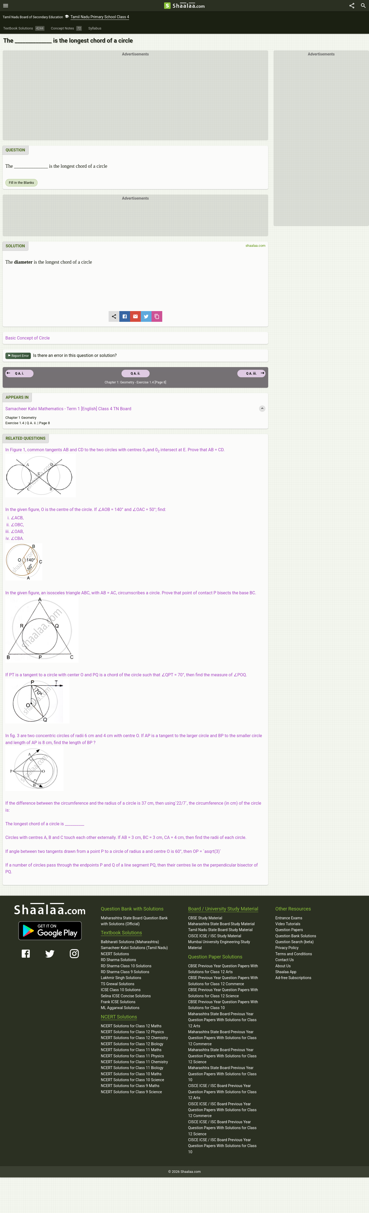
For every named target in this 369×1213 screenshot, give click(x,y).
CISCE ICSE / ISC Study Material (214, 936)
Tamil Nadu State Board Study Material (220, 930)
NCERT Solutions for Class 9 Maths (130, 1086)
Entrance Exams (288, 918)
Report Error (18, 356)
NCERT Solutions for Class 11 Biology (132, 1068)
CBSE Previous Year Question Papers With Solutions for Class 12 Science (223, 993)
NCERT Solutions (115, 954)
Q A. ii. (135, 374)
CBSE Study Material (205, 918)
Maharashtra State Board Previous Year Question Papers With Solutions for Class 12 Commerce (222, 1038)
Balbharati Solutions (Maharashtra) (130, 942)
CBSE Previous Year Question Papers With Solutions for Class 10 (223, 1005)
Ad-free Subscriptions (293, 978)
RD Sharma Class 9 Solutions (125, 972)
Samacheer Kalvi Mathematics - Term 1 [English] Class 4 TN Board (68, 409)
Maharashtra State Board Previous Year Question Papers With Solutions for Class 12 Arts (222, 1020)
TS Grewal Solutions (117, 984)
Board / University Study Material (223, 909)
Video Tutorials (287, 924)
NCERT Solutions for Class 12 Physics (132, 1032)
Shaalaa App (285, 972)
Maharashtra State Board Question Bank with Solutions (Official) (134, 921)
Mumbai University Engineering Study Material (219, 945)
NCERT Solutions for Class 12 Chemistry (134, 1038)
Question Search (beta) (294, 942)
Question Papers (289, 930)
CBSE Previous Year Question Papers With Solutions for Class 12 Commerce (223, 981)
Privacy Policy (286, 948)
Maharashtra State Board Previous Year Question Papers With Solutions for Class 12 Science (222, 1056)
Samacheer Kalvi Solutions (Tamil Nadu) (134, 948)
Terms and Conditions (293, 954)
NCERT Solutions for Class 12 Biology (132, 1044)
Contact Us (284, 960)
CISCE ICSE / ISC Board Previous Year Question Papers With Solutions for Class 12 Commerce (222, 1110)
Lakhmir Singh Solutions (121, 978)
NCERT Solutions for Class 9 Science (131, 1092)
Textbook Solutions (121, 933)
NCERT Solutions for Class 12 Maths (131, 1026)
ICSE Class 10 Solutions (121, 990)
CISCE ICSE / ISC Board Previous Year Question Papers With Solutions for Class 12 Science (222, 1128)
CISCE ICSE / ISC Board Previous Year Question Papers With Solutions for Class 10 (222, 1146)
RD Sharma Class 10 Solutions (126, 966)
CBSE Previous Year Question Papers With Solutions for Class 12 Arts (223, 969)
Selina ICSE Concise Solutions (126, 996)
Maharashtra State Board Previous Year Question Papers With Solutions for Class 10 (222, 1074)
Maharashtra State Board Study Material (221, 924)
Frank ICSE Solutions (118, 1002)
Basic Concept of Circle (27, 338)
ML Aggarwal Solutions (120, 1008)
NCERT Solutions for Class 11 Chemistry (134, 1062)
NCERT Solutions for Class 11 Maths (131, 1050)
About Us (283, 966)
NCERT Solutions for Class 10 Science (132, 1080)
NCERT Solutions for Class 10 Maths (131, 1074)
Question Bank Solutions (295, 936)
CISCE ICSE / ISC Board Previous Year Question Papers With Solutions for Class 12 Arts (222, 1092)
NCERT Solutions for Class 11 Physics (132, 1056)
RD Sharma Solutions (118, 960)
